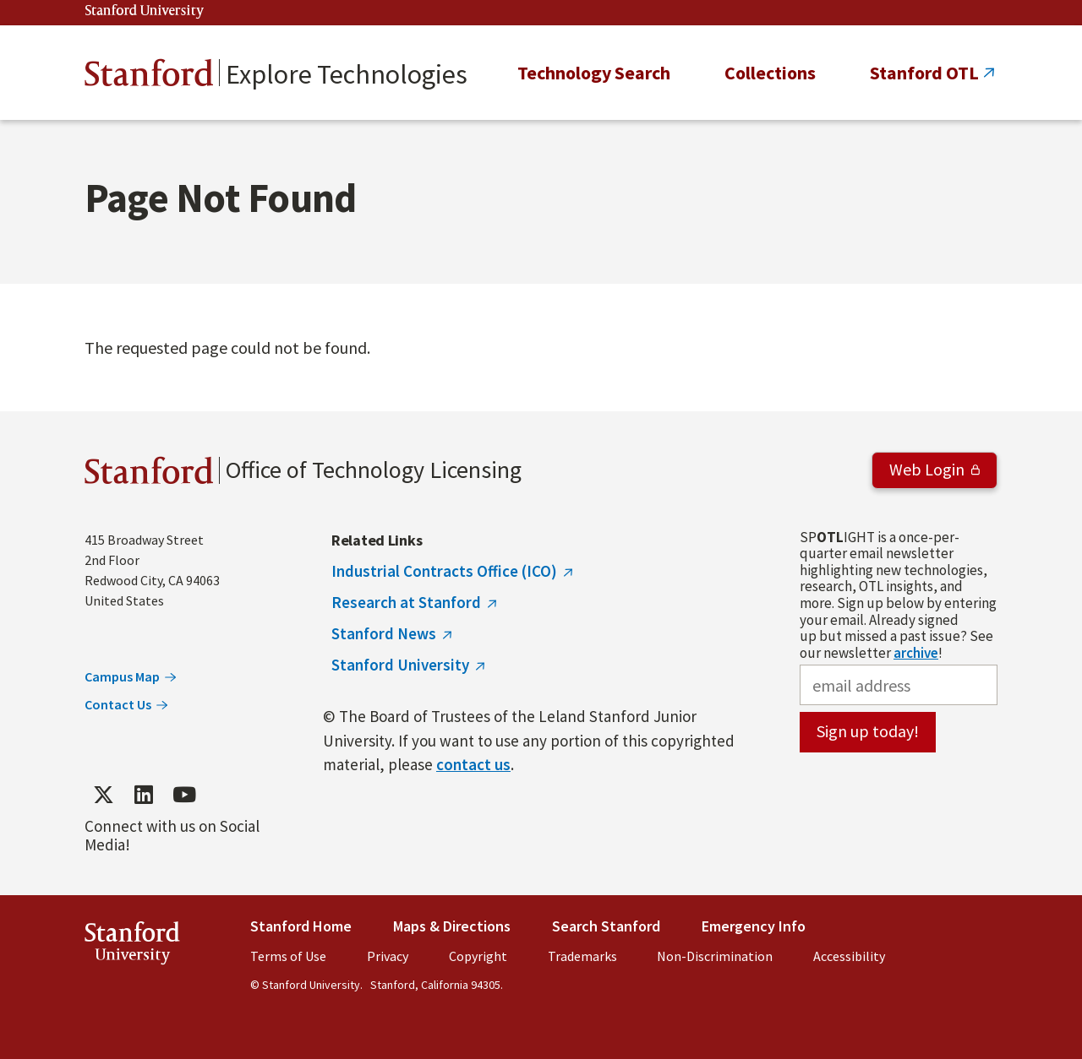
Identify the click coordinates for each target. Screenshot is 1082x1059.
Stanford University (145, 11)
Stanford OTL (924, 72)
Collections (770, 72)
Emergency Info (754, 926)
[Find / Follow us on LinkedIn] (143, 794)
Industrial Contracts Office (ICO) (444, 571)
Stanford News (383, 633)
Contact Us (118, 704)
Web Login (927, 469)
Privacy (387, 956)
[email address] (898, 685)
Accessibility (849, 956)
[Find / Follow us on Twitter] (103, 794)
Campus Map (122, 676)
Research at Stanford (406, 602)
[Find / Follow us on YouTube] (184, 794)
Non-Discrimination (715, 956)
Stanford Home (301, 926)
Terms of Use (288, 956)
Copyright (478, 956)
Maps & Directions (452, 926)
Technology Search (593, 72)
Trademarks (582, 956)
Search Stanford (606, 926)
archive (915, 653)
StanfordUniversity (132, 946)
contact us (473, 764)
